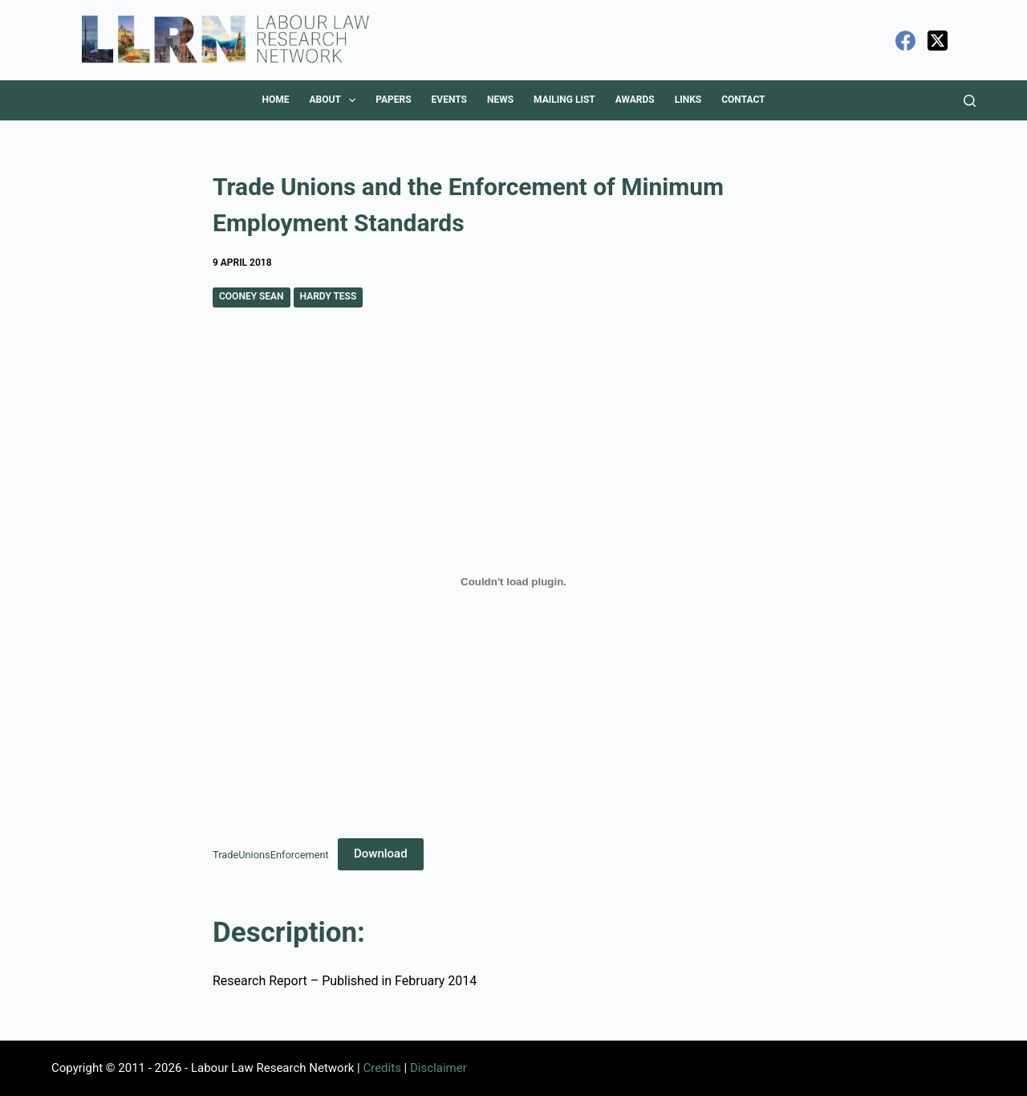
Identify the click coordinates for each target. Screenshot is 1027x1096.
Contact (743, 99)
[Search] (970, 101)
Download (381, 853)
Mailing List (564, 99)
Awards (635, 99)
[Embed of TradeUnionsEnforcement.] (513, 582)
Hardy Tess (328, 296)
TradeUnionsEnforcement (271, 854)
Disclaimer (438, 1068)
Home (275, 99)
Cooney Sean (251, 296)
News (500, 99)
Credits (381, 1068)
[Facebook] (905, 41)
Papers (393, 99)
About (335, 100)
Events (449, 99)
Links (688, 99)
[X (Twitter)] (938, 41)
